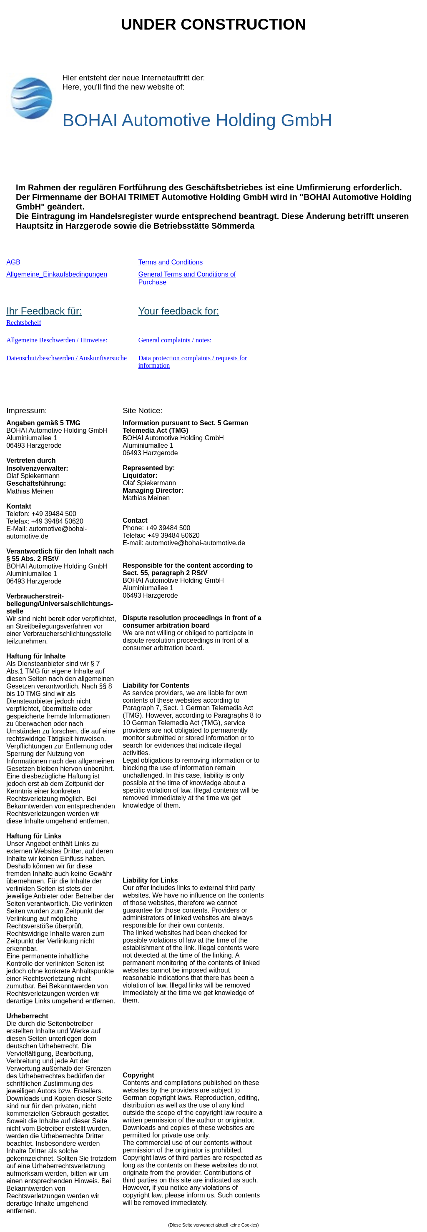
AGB (13, 262)
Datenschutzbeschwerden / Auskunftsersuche (66, 358)
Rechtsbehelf (23, 322)
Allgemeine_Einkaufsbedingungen (56, 274)
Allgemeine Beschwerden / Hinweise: (56, 340)
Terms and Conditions (170, 262)
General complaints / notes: (175, 340)
